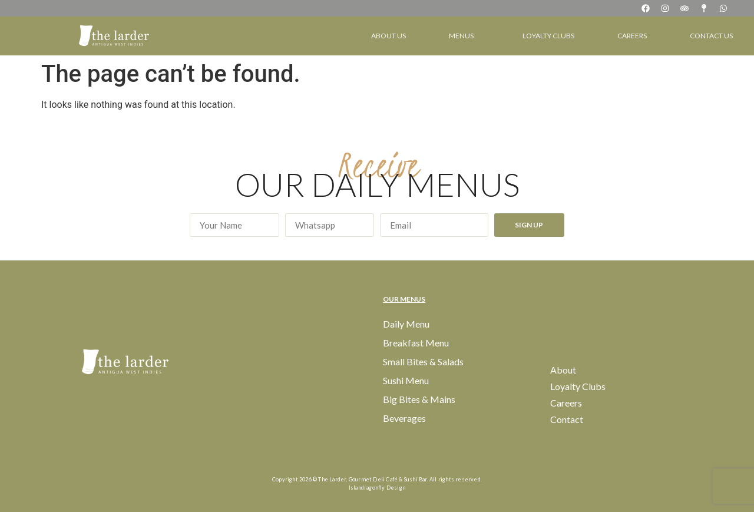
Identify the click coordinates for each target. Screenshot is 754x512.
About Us (388, 35)
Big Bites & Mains (419, 399)
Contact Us (711, 35)
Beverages (404, 418)
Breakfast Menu (416, 342)
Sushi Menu (406, 380)
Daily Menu (406, 323)
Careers (632, 35)
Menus (464, 36)
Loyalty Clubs (548, 35)
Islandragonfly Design (377, 487)
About (563, 369)
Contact (566, 419)
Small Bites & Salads (423, 361)
